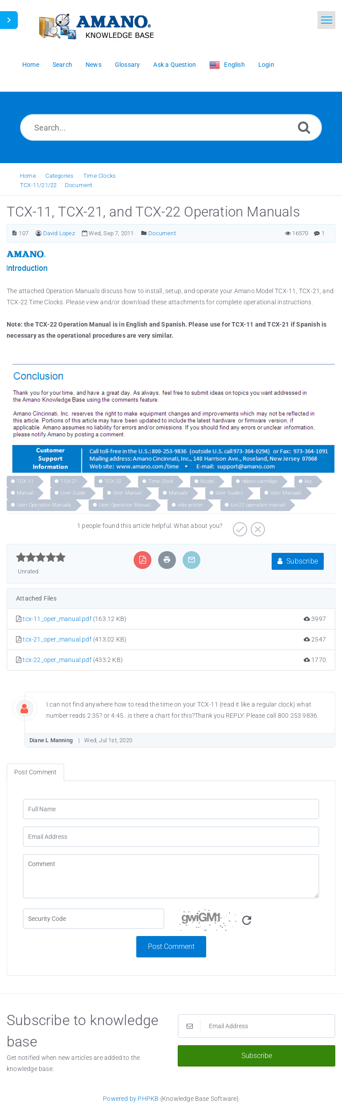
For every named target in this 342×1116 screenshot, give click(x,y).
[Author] (38, 233)
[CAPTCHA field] (93, 918)
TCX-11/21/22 (38, 185)
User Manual (127, 493)
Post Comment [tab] (35, 772)
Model (207, 481)
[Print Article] (167, 559)
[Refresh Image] (246, 920)
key (308, 481)
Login (266, 64)
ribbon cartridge (259, 481)
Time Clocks (99, 175)
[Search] (304, 127)
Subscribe (297, 561)
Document (79, 185)
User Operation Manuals (44, 505)
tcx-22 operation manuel (258, 505)
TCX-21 (69, 481)
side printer (190, 505)
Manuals (178, 493)
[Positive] (239, 526)
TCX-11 (25, 481)
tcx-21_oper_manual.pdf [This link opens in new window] (57, 639)
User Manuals (285, 493)
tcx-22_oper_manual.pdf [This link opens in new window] (57, 659)
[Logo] (95, 26)
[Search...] (171, 127)
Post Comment (171, 946)
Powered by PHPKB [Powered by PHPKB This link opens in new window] (131, 1098)
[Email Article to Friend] (191, 559)
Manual (25, 493)
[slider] (40, 557)
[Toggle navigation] (326, 20)
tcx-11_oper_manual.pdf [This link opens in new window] (57, 618)
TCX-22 (113, 481)
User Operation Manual (125, 505)
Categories (59, 175)
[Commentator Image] (31, 706)
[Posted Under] (144, 233)
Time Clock (160, 481)
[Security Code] (248, 922)
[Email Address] (171, 836)
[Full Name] (171, 809)
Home (28, 175)
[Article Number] (14, 233)
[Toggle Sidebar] (9, 20)
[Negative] (256, 526)
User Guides (229, 493)
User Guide (73, 493)
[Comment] (171, 876)
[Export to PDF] (142, 559)
